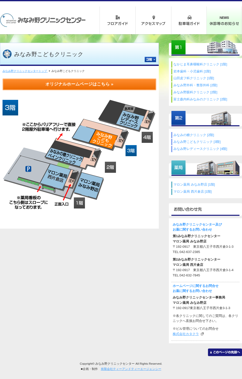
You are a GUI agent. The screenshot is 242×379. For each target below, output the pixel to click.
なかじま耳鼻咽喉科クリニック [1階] (200, 64)
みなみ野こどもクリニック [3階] (197, 142)
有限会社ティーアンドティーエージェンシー (131, 368)
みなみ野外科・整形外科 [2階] (195, 85)
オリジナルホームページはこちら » (79, 84)
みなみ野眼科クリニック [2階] (195, 92)
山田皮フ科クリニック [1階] (193, 78)
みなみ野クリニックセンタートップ (25, 70)
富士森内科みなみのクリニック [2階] (200, 99)
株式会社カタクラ (186, 334)
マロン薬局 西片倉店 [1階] (192, 191)
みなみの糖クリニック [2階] (193, 135)
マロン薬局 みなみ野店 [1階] (194, 184)
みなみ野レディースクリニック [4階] (200, 149)
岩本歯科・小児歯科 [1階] (192, 71)
